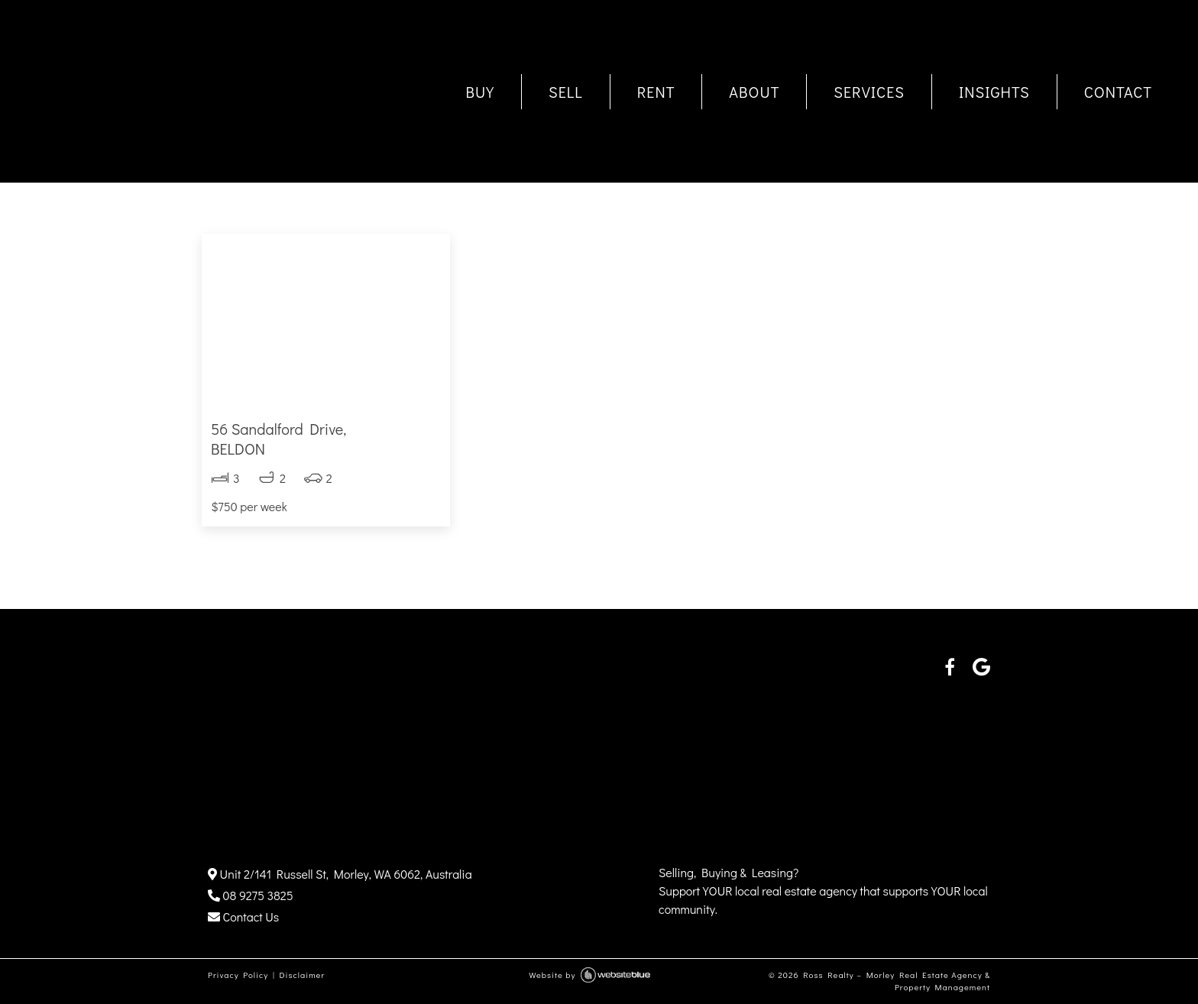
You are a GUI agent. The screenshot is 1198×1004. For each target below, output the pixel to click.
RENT (656, 92)
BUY (480, 92)
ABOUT (754, 92)
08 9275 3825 (250, 895)
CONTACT (1118, 92)
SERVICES (869, 92)
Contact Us (243, 916)
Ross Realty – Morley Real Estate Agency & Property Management (896, 981)
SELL (566, 92)
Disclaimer (302, 974)
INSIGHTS (994, 92)
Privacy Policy (238, 974)
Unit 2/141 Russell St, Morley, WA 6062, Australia (340, 874)
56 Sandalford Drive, (326, 438)
